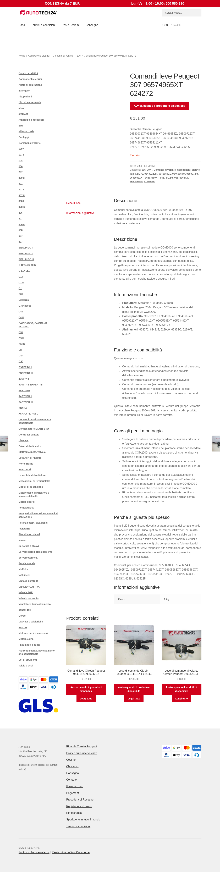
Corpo (22, 615)
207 (21, 172)
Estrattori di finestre (30, 457)
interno (23, 627)
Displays (24, 440)
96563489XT (152, 177)
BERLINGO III (26, 259)
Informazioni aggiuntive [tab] (80, 213)
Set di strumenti (28, 659)
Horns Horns (26, 463)
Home (22, 55)
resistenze (24, 528)
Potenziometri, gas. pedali (33, 522)
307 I (149, 169)
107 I (21, 154)
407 (21, 218)
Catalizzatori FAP (28, 73)
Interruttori (25, 469)
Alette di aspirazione (30, 85)
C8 (20, 350)
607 (21, 236)
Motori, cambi (26, 639)
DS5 (21, 361)
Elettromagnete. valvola (32, 452)
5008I (22, 224)
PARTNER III (26, 402)
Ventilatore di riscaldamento (35, 604)
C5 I (21, 332)
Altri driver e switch (30, 102)
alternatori (24, 90)
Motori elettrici (27, 501)
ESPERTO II (25, 367)
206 (79, 55)
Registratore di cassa (79, 806)
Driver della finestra (30, 446)
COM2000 (149, 181)
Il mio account (74, 786)
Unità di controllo (28, 581)
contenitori (25, 610)
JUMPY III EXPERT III (30, 384)
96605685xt (136, 181)
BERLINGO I (26, 247)
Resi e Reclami (70, 25)
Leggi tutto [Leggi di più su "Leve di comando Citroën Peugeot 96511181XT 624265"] (134, 698)
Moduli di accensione (31, 486)
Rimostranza (74, 812)
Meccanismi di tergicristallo (34, 481)
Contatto (71, 779)
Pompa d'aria (26, 507)
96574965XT (181, 177)
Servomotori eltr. (28, 557)
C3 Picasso (25, 305)
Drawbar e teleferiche (31, 621)
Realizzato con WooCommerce (71, 852)
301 (21, 183)
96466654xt (178, 173)
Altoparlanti (25, 96)
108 (21, 160)
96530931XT (137, 177)
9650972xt (192, 173)
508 (21, 230)
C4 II (21, 317)
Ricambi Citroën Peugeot (81, 746)
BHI (21, 125)
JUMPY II (24, 379)
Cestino (71, 759)
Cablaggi (24, 137)
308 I (21, 201)
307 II (22, 195)
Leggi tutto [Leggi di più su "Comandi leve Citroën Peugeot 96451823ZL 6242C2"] (86, 698)
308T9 (22, 207)
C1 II (21, 282)
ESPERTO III (26, 373)
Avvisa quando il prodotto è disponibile (159, 105)
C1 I (21, 276)
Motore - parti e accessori (33, 633)
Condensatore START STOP (34, 428)
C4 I (21, 311)
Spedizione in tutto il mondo (83, 819)
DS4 (21, 355)
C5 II (21, 338)
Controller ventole (29, 434)
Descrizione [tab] (73, 203)
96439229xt (151, 173)
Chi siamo (72, 766)
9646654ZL (165, 173)
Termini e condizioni (43, 25)
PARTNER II (25, 396)
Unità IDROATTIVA (29, 586)
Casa (22, 25)
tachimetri (24, 575)
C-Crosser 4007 (27, 265)
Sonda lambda (27, 563)
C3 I (21, 294)
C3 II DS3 (24, 300)
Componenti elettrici (39, 55)
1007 (21, 148)
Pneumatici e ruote (29, 644)
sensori (23, 540)
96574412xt (166, 177)
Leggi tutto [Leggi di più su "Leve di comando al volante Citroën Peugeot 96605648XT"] (181, 698)
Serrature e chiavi (29, 546)
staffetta (23, 569)
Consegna (92, 25)
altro (21, 108)
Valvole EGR (26, 592)
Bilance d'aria (26, 131)
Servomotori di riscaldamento (36, 551)
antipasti (24, 114)
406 (21, 212)
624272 (139, 173)
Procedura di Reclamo (80, 799)
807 (21, 241)
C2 (20, 288)
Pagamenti (73, 793)
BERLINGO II (26, 253)
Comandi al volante (63, 55)
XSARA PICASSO (28, 413)
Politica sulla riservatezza (81, 753)
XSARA (23, 408)
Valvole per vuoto (28, 598)
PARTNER (24, 390)
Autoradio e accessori (31, 119)
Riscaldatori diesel (29, 534)
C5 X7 (22, 344)
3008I (22, 177)
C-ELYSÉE (24, 270)
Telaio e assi (26, 665)
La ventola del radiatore (32, 475)
